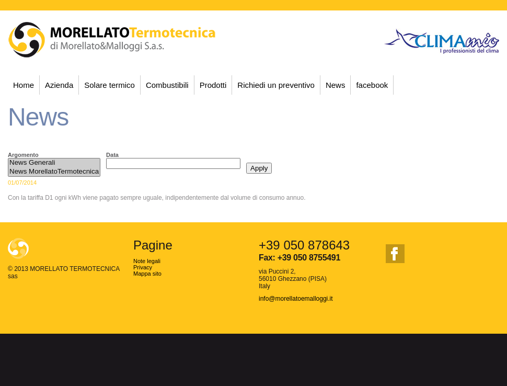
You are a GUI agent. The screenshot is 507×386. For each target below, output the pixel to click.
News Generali (54, 162)
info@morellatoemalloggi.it (296, 298)
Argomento (23, 155)
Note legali (146, 261)
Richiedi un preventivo (276, 85)
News (335, 85)
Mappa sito (147, 273)
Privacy (142, 267)
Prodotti (213, 85)
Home (23, 85)
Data (112, 155)
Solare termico (109, 85)
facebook (372, 85)
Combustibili (167, 85)
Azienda (59, 85)
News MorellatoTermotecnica (54, 171)
